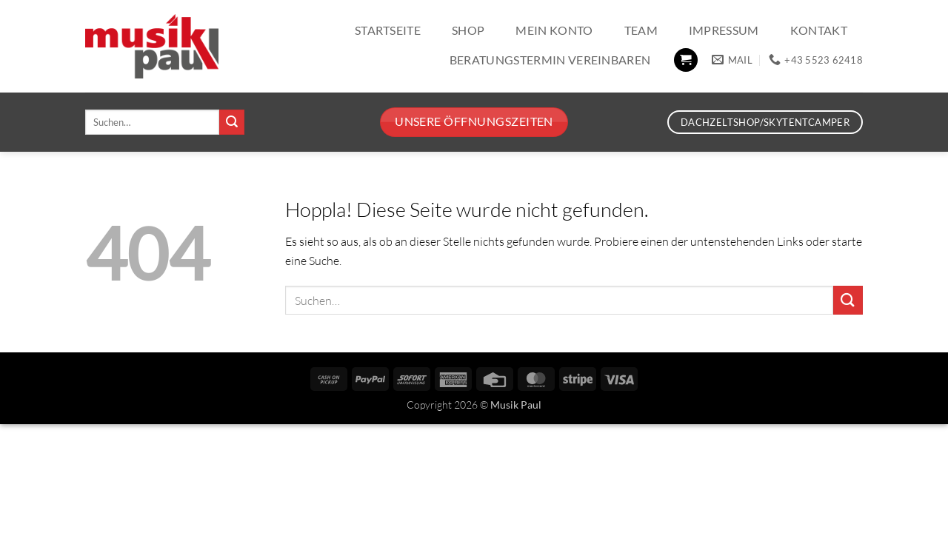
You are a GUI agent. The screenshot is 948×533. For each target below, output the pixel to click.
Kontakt (818, 30)
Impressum (724, 30)
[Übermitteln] (231, 122)
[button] (686, 60)
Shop (468, 30)
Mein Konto (553, 30)
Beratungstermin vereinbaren (550, 60)
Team (641, 30)
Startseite (388, 30)
